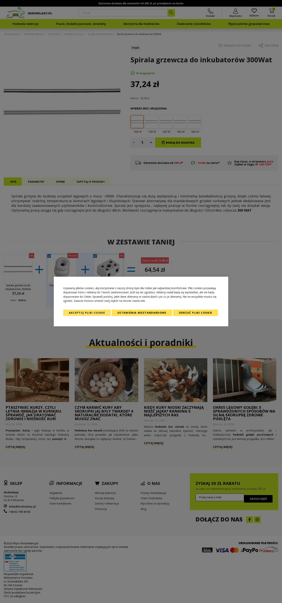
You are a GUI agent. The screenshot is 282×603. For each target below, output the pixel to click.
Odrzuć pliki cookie (195, 312)
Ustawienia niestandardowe (142, 312)
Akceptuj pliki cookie (87, 312)
